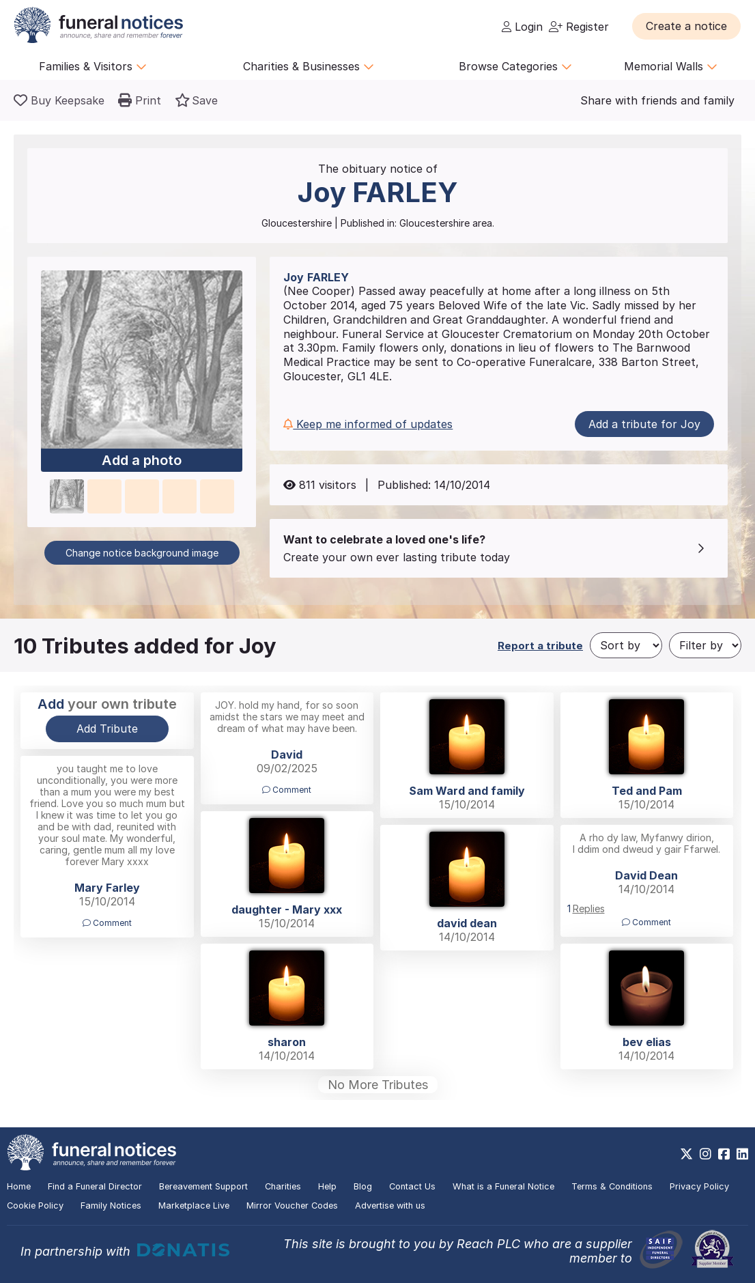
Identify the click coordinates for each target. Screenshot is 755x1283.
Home (19, 1186)
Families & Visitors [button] (93, 66)
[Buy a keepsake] (59, 100)
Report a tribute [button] (540, 645)
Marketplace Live (193, 1205)
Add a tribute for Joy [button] (644, 424)
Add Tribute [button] (107, 728)
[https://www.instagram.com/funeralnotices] (705, 1154)
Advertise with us (390, 1205)
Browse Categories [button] (515, 66)
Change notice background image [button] (142, 553)
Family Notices (111, 1205)
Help (327, 1186)
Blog (363, 1186)
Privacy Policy (699, 1186)
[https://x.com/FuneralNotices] (686, 1154)
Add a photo (142, 461)
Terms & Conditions (612, 1186)
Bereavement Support (203, 1186)
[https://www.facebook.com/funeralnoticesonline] (724, 1154)
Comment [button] (286, 790)
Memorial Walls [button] (670, 66)
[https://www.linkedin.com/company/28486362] (742, 1154)
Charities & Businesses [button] (308, 66)
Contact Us (412, 1186)
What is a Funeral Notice (503, 1186)
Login (522, 26)
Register (579, 26)
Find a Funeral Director (95, 1186)
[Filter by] (705, 645)
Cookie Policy (35, 1205)
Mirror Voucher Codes (292, 1205)
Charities (283, 1186)
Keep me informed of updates (368, 424)
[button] (686, 26)
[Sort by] (626, 645)
